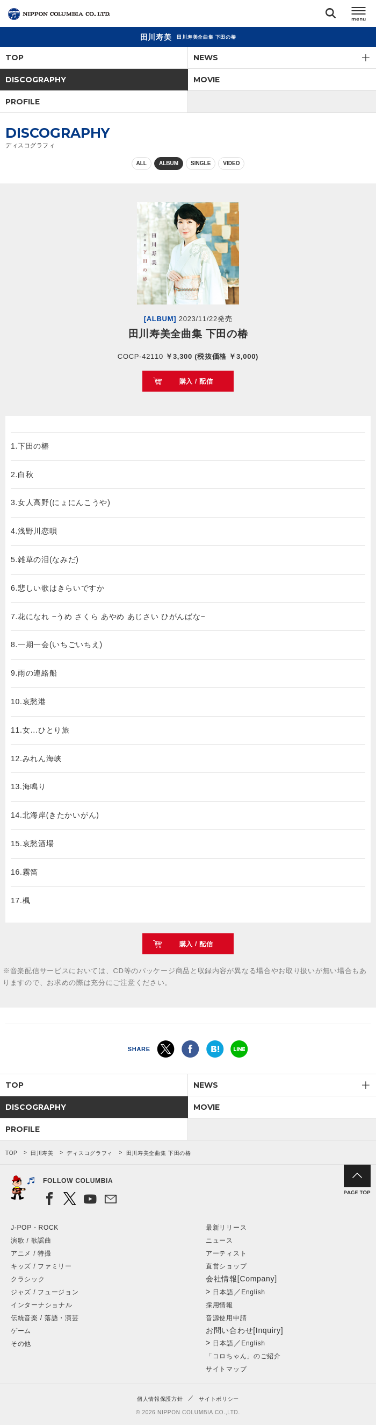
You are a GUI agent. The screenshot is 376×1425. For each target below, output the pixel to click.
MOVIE (206, 79)
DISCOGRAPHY (35, 79)
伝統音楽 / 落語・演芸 (44, 1318)
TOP (14, 57)
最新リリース (226, 1227)
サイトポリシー (219, 1399)
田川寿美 (42, 1153)
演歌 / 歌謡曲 (31, 1240)
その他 (21, 1344)
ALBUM (168, 163)
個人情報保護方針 (160, 1399)
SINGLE (201, 163)
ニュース (219, 1240)
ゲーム (21, 1331)
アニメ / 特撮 (31, 1253)
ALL (141, 163)
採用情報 (219, 1305)
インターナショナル (41, 1305)
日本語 (223, 1292)
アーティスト (226, 1253)
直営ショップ (226, 1266)
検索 (330, 15)
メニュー (358, 15)
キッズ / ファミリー (41, 1266)
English (253, 1292)
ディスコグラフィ (90, 1153)
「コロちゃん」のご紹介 (243, 1356)
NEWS (205, 57)
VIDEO (231, 163)
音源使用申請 (226, 1318)
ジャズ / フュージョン (44, 1292)
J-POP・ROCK (35, 1227)
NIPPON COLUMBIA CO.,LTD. (59, 14)
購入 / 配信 (196, 381)
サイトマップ (226, 1369)
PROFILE (22, 102)
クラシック (28, 1279)
